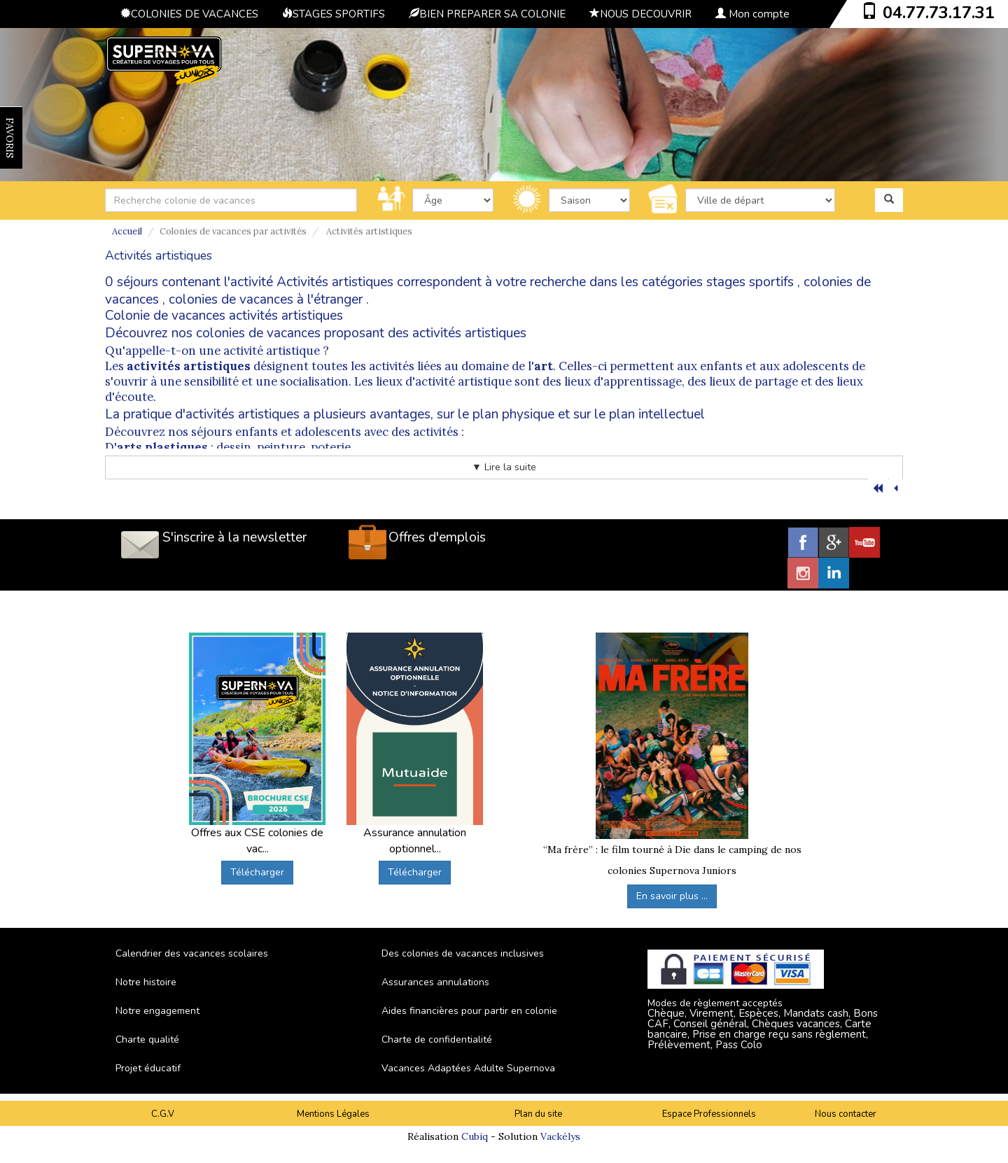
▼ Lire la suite (504, 467)
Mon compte (752, 14)
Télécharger (257, 872)
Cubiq (474, 1136)
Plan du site (538, 1114)
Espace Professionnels (709, 1114)
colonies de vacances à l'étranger (266, 299)
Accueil (127, 231)
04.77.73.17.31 (939, 12)
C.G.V (162, 1114)
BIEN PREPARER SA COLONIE (487, 14)
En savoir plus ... (672, 896)
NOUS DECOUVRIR (640, 14)
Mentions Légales (333, 1114)
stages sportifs (750, 282)
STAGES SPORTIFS (333, 14)
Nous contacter (845, 1114)
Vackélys (560, 1136)
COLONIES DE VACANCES (189, 14)
